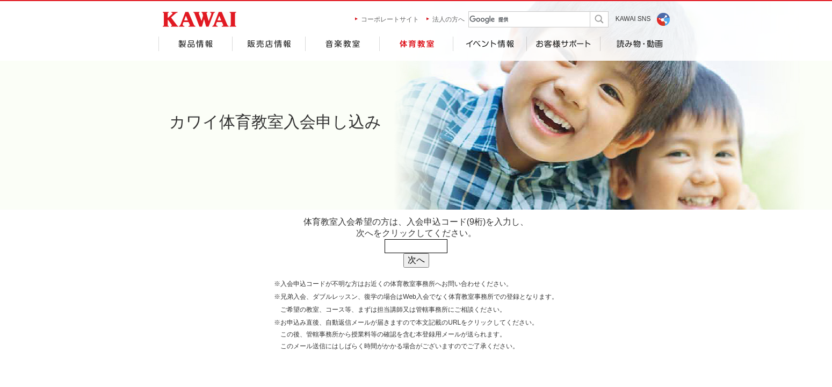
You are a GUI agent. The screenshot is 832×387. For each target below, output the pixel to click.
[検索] (519, 19)
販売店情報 (268, 44)
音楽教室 (342, 44)
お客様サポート (563, 44)
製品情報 (195, 44)
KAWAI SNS (633, 19)
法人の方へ (448, 19)
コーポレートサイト (390, 19)
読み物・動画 (637, 44)
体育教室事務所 (412, 284)
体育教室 (416, 44)
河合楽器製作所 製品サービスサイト (199, 19)
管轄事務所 (432, 309)
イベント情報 (489, 44)
